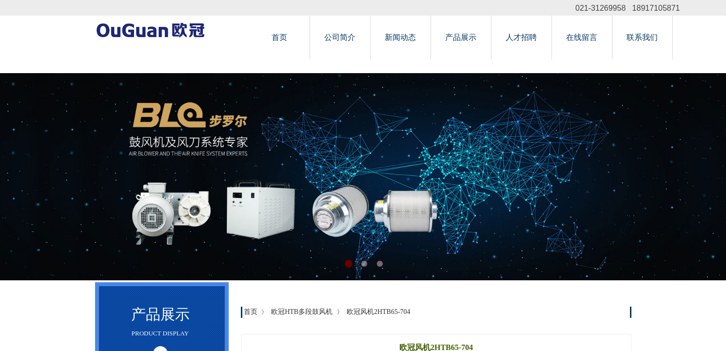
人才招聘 (521, 37)
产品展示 (460, 37)
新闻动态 (400, 37)
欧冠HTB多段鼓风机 (302, 311)
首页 (279, 37)
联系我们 (642, 37)
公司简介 (339, 37)
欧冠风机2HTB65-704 (379, 311)
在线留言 (581, 37)
